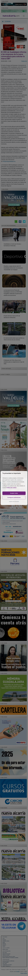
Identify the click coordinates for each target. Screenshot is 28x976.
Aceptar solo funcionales (14, 501)
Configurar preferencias (14, 497)
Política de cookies (11, 487)
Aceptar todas (14, 493)
